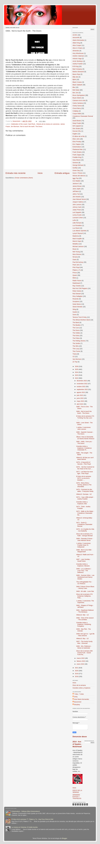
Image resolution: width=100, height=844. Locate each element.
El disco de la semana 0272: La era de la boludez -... (83, 478)
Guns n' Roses (77, 173)
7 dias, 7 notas (14, 8)
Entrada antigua (62, 173)
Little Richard (77, 223)
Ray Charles (77, 286)
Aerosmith (76, 37)
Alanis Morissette (78, 40)
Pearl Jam (76, 265)
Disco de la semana (79, 685)
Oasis (74, 259)
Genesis (75, 162)
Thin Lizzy (76, 348)
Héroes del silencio (79, 176)
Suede (75, 312)
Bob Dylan (76, 90)
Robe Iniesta (77, 291)
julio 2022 (80, 395)
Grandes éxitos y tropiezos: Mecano (83, 565)
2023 (77, 375)
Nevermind (77, 702)
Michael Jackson (78, 246)
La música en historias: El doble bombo (25, 827)
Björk (74, 79)
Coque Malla (77, 113)
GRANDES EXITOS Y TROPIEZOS (77, 796)
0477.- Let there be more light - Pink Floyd (84, 472)
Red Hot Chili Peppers (80, 288)
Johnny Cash (77, 207)
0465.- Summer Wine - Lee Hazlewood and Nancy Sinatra (85, 577)
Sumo (74, 314)
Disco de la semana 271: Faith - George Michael (84, 535)
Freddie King (77, 157)
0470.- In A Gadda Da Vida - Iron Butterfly (85, 530)
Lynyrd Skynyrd (78, 233)
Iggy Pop (75, 178)
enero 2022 (81, 664)
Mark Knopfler (77, 238)
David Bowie (77, 121)
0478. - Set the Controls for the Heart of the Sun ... (85, 468)
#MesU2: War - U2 (82, 615)
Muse (74, 249)
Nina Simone (77, 254)
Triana (75, 354)
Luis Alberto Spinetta (79, 231)
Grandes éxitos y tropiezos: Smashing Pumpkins (83, 624)
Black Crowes (77, 82)
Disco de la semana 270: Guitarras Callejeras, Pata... (84, 596)
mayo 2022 (81, 401)
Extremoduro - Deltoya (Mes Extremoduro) (26, 811)
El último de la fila (78, 136)
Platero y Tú (77, 270)
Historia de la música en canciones (48, 124)
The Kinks (76, 335)
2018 (77, 676)
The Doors (38, 126)
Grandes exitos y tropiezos (81, 688)
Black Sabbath (77, 85)
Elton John (76, 139)
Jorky (76, 697)
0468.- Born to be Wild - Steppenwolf (84, 551)
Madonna (76, 236)
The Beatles (77, 325)
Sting (74, 309)
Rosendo (76, 299)
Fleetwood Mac (78, 149)
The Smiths (76, 343)
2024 (77, 372)
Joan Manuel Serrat (79, 199)
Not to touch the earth (27, 126)
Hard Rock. (32, 124)
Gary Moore (76, 160)
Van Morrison (77, 359)
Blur (74, 87)
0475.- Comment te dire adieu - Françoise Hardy (84, 490)
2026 (77, 366)
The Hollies (76, 333)
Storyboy (77, 704)
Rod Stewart (77, 293)
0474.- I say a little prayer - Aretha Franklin (85, 498)
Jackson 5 (76, 183)
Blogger (64, 838)
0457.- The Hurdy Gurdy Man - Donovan (84, 642)
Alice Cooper (77, 45)
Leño (74, 220)
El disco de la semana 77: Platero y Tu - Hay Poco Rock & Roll (32, 819)
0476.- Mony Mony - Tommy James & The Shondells (83, 484)
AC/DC (75, 35)
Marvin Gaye (77, 241)
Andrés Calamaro (78, 56)
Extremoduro (77, 147)
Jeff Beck (76, 191)
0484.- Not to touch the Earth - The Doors (84, 412)
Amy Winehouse (78, 53)
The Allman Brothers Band (81, 320)
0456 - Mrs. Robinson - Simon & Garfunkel (84, 647)
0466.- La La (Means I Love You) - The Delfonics (83, 570)
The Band (76, 322)
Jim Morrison (15, 126)
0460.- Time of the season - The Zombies (85, 619)
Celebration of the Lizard (19, 124)
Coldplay (75, 111)
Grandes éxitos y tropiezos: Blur (82, 503)
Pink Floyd (76, 267)
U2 (74, 356)
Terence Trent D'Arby (80, 317)
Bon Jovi (75, 92)
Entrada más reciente (15, 173)
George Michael (78, 165)
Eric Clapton (77, 144)
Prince (75, 272)
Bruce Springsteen (79, 95)
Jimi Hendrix (77, 197)
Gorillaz (75, 168)
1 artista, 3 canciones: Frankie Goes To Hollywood (83, 545)
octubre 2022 (81, 386)
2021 (77, 668)
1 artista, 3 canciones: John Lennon (83, 428)
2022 (77, 378)
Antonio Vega (77, 58)
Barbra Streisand (78, 71)
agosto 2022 (81, 392)
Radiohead (76, 283)
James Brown (77, 186)
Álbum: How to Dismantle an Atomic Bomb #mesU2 (85, 437)
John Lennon (77, 204)
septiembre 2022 (82, 389)
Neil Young (76, 252)
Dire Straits (76, 128)
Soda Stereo (77, 304)
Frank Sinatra (77, 152)
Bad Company (77, 69)
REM (74, 278)
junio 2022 (80, 398)
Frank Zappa (77, 155)
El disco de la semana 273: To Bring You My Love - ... (85, 418)
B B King (75, 66)
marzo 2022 (81, 658)
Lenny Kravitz (77, 215)
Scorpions (76, 301)
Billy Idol (75, 77)
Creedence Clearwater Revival (83, 116)
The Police (76, 338)
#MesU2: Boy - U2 (82, 638)
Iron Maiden (76, 181)
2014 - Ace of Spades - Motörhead (77, 744)
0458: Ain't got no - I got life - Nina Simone (85, 634)
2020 (77, 671)
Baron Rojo (76, 74)
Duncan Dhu (77, 131)
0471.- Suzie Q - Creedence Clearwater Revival (84, 524)
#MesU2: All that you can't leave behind (85, 458)
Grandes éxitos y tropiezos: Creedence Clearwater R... (84, 448)
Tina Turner (76, 351)
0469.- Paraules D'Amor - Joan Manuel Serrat (84, 539)
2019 (77, 673)
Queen (75, 275)
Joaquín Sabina (78, 202)
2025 (77, 369)
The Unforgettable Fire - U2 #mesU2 (84, 583)
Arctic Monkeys (78, 61)
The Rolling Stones (79, 341)
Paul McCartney (78, 262)
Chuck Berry (77, 108)
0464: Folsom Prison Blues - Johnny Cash (85, 587)
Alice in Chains (77, 48)
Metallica (75, 244)
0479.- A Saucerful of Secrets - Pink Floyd (83, 463)
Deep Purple (77, 123)
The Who (76, 346)
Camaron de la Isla (79, 100)
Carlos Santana (78, 103)
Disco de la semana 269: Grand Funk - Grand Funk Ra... (84, 652)
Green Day (76, 170)
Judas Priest (77, 210)
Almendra (76, 51)
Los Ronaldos (77, 225)
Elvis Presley (77, 141)
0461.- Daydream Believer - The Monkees (85, 611)
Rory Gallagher (78, 296)
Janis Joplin (76, 189)
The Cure (76, 328)
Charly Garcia (77, 106)
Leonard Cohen (78, 217)
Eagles (75, 134)
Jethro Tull (76, 194)
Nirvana (75, 257)
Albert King (76, 43)
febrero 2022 (81, 661)
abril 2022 (80, 404)
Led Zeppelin (77, 212)
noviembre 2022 (82, 383)
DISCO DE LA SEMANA (77, 791)
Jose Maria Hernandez (81, 699)
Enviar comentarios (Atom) (24, 178)
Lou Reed (76, 228)
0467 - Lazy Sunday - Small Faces (83, 560)
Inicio (40, 173)
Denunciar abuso (80, 737)
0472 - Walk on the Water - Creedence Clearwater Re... (85, 513)
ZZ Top (75, 362)
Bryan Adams (77, 98)
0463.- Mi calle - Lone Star (85, 591)
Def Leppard (77, 126)
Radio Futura (77, 280)
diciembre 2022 (82, 381)
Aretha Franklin (78, 64)
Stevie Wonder (77, 307)
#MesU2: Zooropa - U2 (84, 494)
